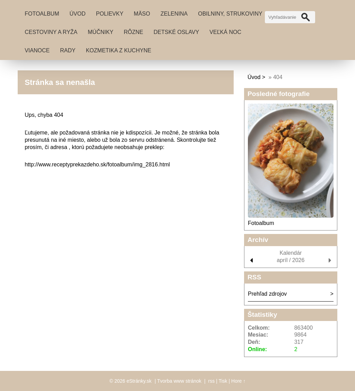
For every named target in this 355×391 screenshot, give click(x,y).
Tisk (222, 381)
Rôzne (133, 32)
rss (211, 381)
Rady (67, 50)
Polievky (109, 14)
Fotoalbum (42, 14)
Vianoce (37, 50)
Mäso (142, 14)
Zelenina (174, 14)
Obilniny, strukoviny (230, 14)
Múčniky (100, 32)
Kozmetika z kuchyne (118, 50)
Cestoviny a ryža (51, 32)
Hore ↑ (238, 381)
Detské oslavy (176, 32)
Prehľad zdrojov (267, 294)
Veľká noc (225, 32)
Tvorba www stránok (179, 381)
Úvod (77, 14)
